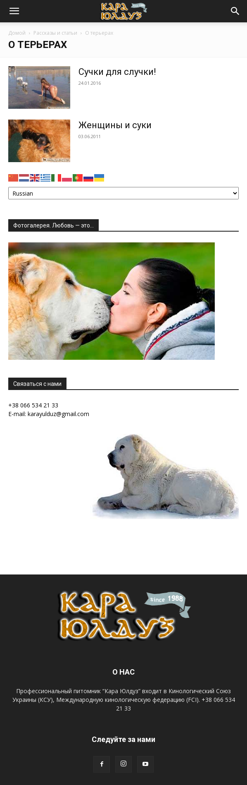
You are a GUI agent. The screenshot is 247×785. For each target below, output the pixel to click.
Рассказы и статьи (55, 32)
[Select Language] (123, 193)
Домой (17, 32)
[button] (14, 11)
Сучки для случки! (117, 72)
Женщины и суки (115, 125)
